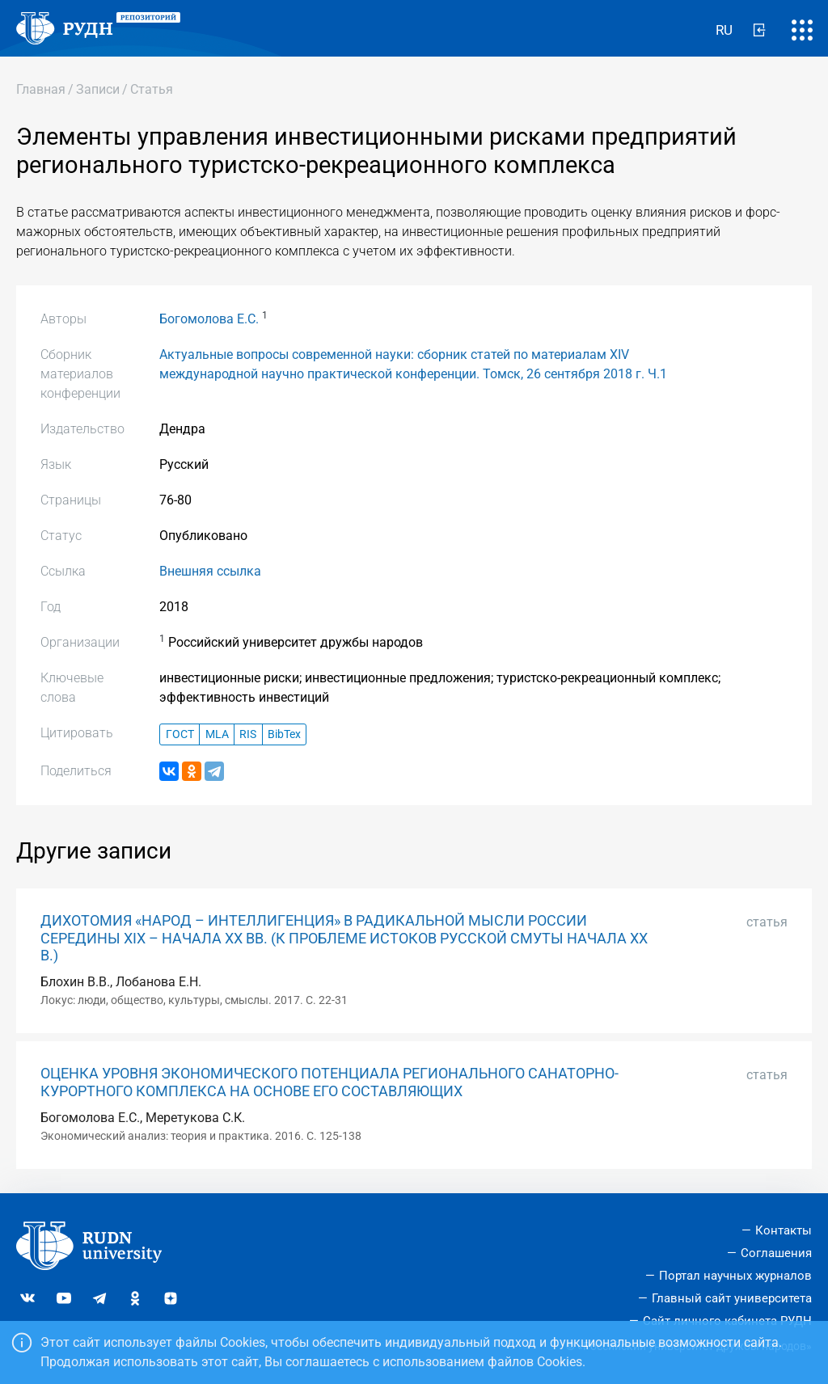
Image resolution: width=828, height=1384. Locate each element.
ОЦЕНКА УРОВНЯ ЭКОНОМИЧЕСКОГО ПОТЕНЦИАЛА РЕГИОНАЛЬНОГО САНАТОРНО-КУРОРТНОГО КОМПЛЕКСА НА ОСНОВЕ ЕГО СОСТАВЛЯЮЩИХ (329, 1082)
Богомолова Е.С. (209, 319)
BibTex (284, 734)
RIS (247, 734)
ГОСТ (180, 734)
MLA (217, 734)
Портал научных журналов (735, 1275)
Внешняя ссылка (210, 571)
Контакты (783, 1230)
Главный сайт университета (732, 1298)
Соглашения (776, 1253)
